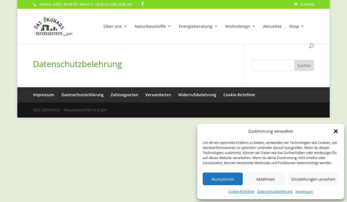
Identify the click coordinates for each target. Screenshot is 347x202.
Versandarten (158, 94)
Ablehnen (265, 179)
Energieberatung (196, 26)
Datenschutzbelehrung (274, 191)
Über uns (112, 26)
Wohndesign (237, 26)
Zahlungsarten (124, 94)
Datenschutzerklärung (82, 94)
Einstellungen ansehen (313, 179)
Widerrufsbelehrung (197, 94)
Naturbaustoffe (150, 26)
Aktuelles (272, 26)
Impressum (304, 191)
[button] (336, 131)
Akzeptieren (222, 179)
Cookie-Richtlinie (241, 191)
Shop (294, 26)
